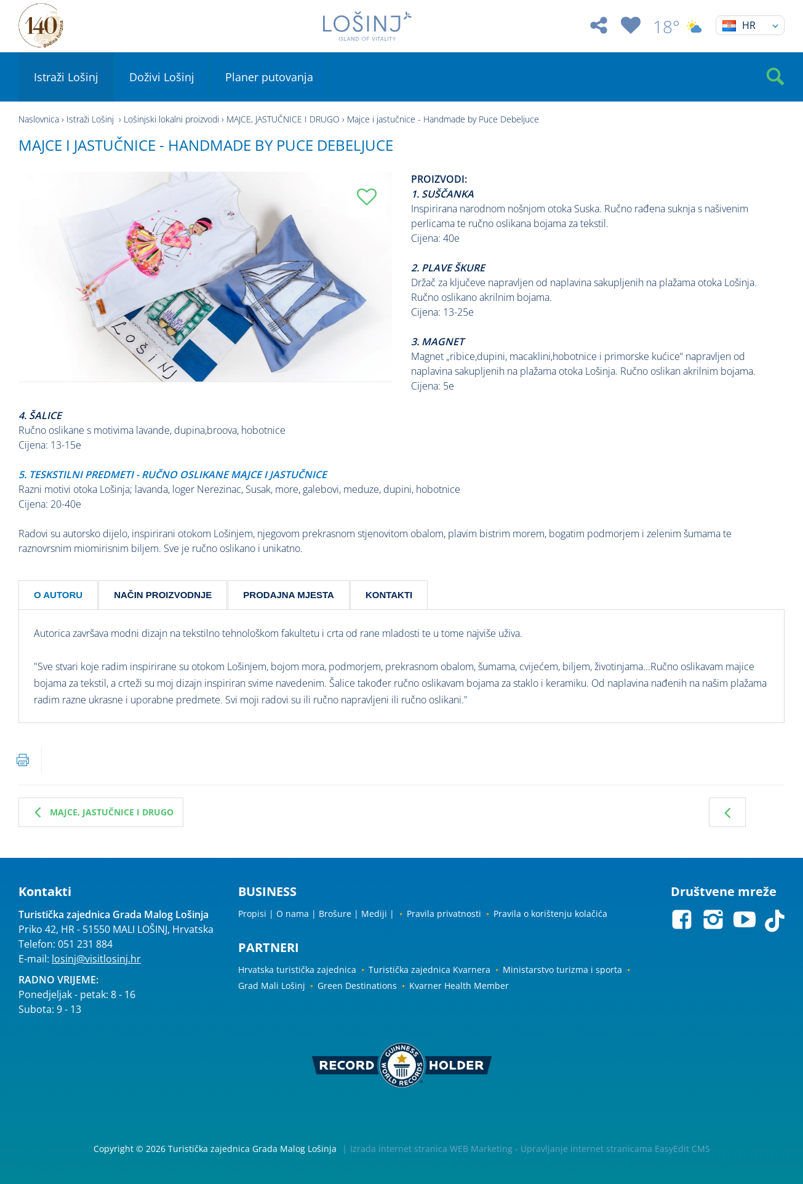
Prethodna (727, 812)
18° (678, 26)
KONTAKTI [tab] (389, 595)
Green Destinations (357, 985)
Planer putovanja (269, 77)
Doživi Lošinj (161, 77)
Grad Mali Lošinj (271, 985)
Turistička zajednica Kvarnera (429, 969)
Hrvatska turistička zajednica (297, 969)
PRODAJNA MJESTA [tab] (288, 595)
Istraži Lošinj (66, 77)
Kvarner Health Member (459, 985)
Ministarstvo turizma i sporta (562, 969)
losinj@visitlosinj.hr (96, 959)
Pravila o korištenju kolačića (550, 913)
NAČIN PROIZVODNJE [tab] (163, 595)
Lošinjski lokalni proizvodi (171, 119)
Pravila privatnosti (444, 913)
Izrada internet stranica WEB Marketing (431, 1148)
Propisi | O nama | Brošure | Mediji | (316, 913)
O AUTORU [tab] (58, 595)
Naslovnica (38, 119)
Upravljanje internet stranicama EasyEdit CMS (615, 1148)
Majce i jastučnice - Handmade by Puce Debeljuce (443, 119)
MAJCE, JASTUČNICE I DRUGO (283, 119)
